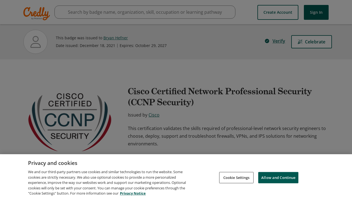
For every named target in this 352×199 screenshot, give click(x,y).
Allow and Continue (278, 177)
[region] (176, 176)
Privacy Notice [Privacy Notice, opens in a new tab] (133, 193)
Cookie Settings (236, 177)
